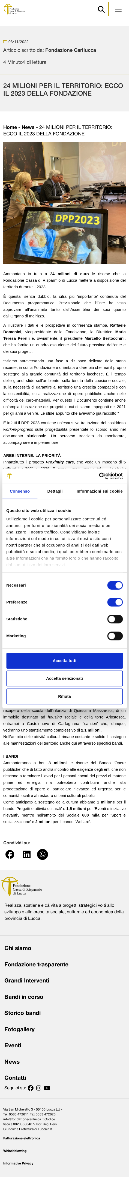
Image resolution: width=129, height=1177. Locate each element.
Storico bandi (22, 1013)
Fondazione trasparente (36, 964)
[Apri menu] (118, 9)
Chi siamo (17, 948)
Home (10, 127)
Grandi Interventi (26, 981)
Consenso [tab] (20, 491)
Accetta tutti (64, 660)
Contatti (15, 1078)
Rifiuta (64, 696)
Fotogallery (19, 1029)
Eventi (12, 1045)
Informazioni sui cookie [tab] (100, 491)
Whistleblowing (14, 1150)
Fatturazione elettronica (21, 1138)
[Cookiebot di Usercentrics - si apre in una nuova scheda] (99, 476)
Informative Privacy (18, 1163)
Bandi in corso (23, 997)
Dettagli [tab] (55, 491)
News (28, 127)
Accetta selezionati (64, 678)
